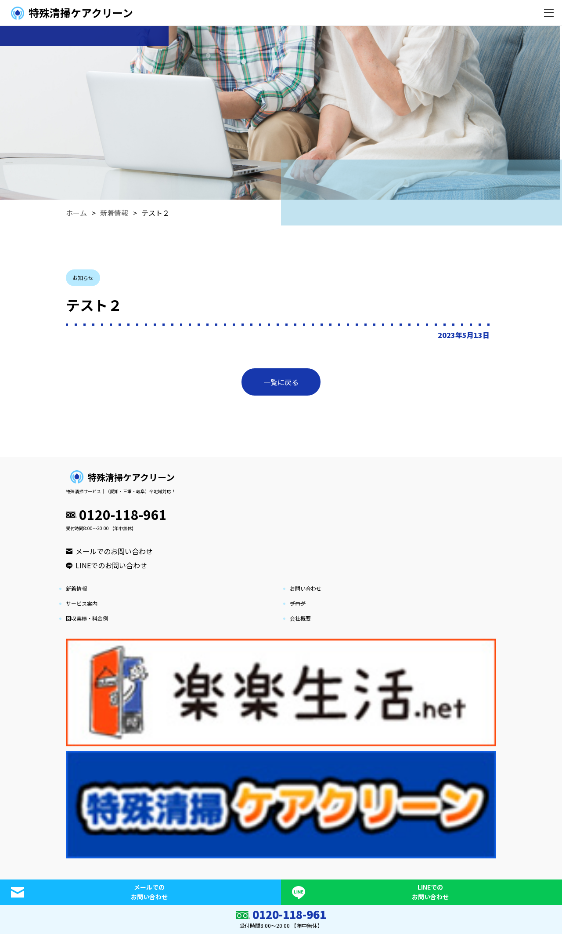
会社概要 (300, 618)
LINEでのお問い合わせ (111, 565)
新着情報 (114, 212)
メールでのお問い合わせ (114, 551)
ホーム (76, 212)
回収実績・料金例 (87, 618)
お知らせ (83, 277)
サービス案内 (81, 603)
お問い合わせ (305, 588)
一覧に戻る (281, 382)
